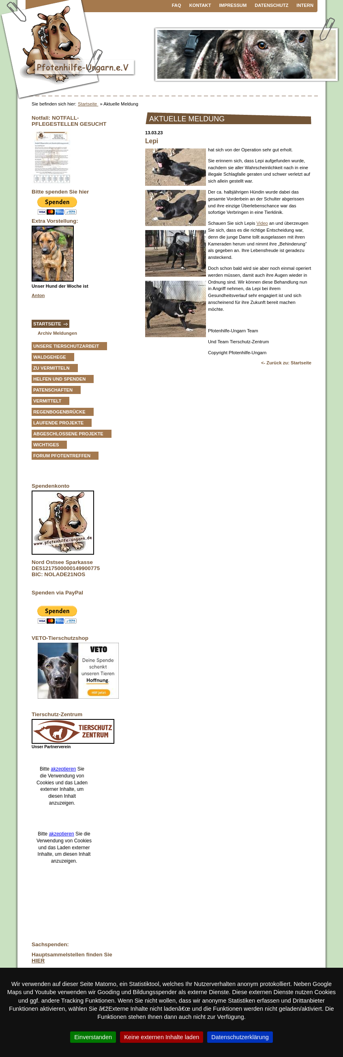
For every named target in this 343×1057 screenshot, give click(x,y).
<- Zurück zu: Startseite (286, 362)
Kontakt (200, 5)
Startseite (88, 103)
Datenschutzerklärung (240, 1037)
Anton (38, 295)
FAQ (176, 5)
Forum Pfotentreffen (61, 455)
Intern (304, 5)
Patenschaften (53, 389)
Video (262, 223)
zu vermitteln (51, 368)
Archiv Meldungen (57, 333)
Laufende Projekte (58, 422)
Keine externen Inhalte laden (161, 1037)
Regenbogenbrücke (59, 411)
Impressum (233, 5)
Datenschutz (271, 5)
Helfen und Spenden (59, 379)
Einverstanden (93, 1037)
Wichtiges (46, 444)
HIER (38, 961)
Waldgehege (49, 357)
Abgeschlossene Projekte (68, 433)
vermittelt (47, 400)
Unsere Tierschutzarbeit (66, 346)
